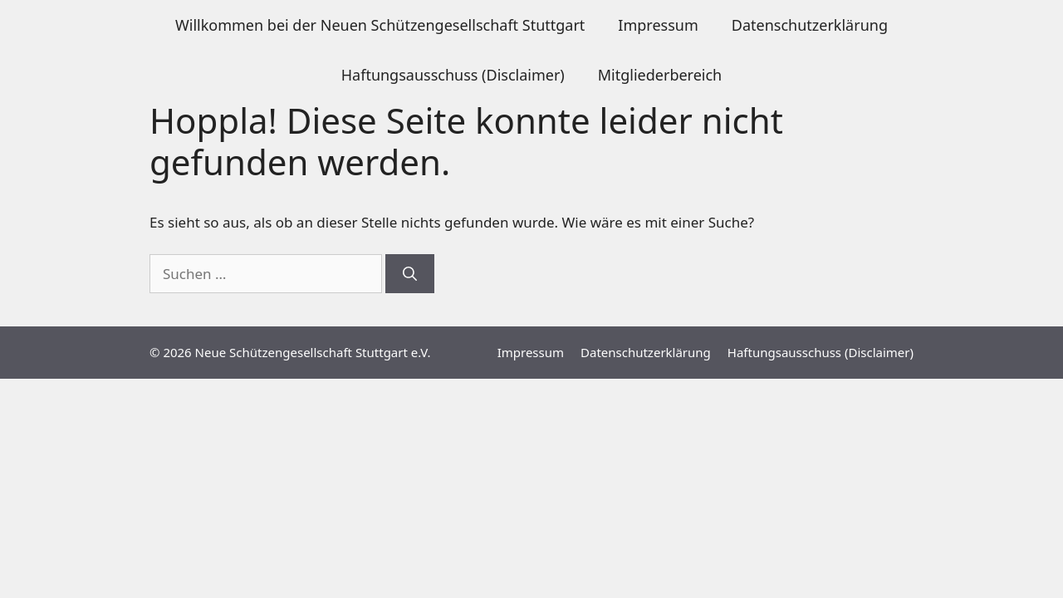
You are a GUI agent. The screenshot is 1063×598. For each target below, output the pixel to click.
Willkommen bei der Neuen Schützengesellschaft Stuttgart (380, 25)
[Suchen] (409, 274)
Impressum (658, 25)
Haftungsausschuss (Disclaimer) (453, 75)
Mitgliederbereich (660, 75)
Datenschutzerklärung (810, 25)
